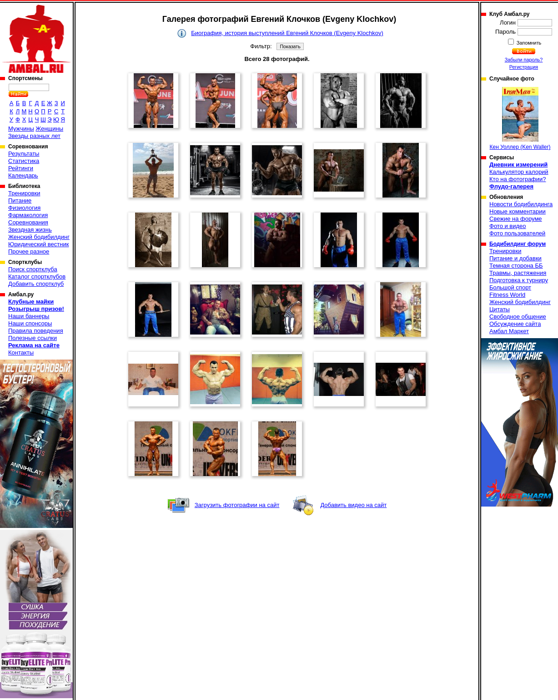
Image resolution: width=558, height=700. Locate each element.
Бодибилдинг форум (517, 244)
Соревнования (28, 222)
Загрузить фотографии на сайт (237, 505)
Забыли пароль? (524, 59)
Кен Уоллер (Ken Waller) (520, 118)
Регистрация (523, 67)
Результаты (23, 153)
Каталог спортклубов (36, 276)
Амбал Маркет (509, 331)
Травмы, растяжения (517, 272)
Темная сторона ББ (516, 265)
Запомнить (528, 43)
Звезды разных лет (34, 135)
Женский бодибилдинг (39, 236)
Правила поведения (35, 330)
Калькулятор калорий (518, 171)
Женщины (49, 128)
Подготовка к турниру (518, 280)
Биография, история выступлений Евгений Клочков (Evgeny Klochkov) (287, 33)
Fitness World (507, 294)
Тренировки (24, 193)
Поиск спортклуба (32, 269)
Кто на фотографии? (517, 179)
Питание (19, 200)
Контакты (21, 352)
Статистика (23, 160)
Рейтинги (20, 168)
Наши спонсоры (30, 323)
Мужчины (21, 128)
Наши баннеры (28, 316)
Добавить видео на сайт (353, 505)
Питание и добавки (515, 258)
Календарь (23, 175)
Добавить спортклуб (36, 283)
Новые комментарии (517, 211)
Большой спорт (510, 287)
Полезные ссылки (32, 338)
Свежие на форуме (515, 218)
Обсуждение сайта (515, 323)
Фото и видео (507, 226)
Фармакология (28, 215)
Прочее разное (28, 251)
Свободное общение (517, 316)
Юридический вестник (38, 244)
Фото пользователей (517, 233)
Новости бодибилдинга (521, 204)
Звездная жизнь (30, 229)
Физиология (24, 207)
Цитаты (499, 309)
